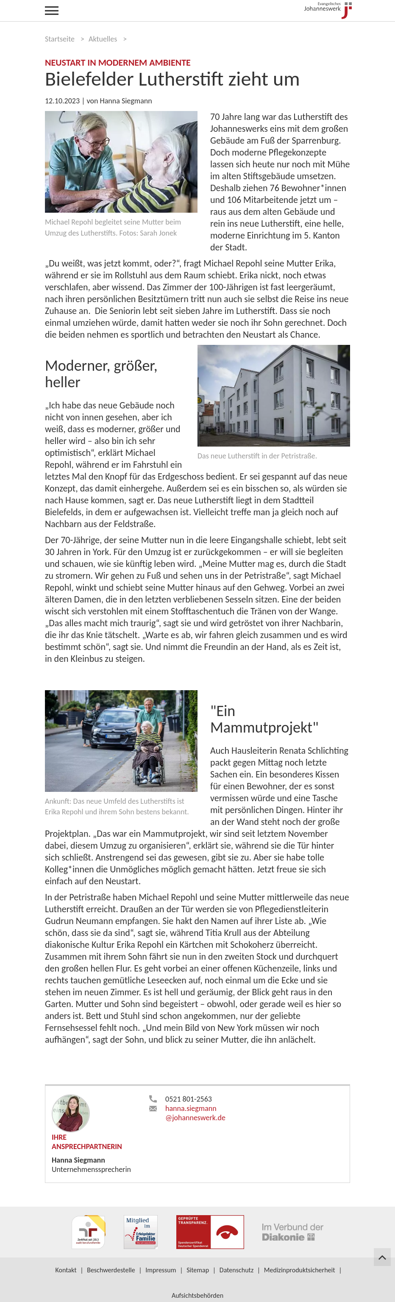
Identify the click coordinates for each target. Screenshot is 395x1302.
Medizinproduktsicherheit (299, 1270)
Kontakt (65, 1270)
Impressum (160, 1270)
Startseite (60, 39)
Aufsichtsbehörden (197, 1295)
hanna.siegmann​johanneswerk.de (195, 1113)
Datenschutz (236, 1270)
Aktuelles (103, 39)
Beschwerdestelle (111, 1270)
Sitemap (197, 1270)
